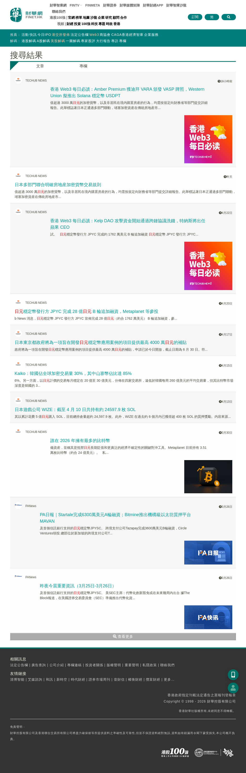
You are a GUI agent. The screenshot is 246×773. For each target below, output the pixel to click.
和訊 (49, 679)
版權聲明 (114, 665)
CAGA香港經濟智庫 (127, 35)
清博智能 (17, 679)
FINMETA (92, 5)
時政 (109, 24)
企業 (101, 17)
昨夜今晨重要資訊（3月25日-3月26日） (78, 585)
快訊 (33, 35)
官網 (71, 17)
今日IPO (44, 35)
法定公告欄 (80, 35)
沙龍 (93, 17)
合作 (123, 17)
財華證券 (110, 5)
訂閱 (195, 17)
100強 (85, 24)
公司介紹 (56, 665)
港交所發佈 (61, 35)
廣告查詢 (38, 665)
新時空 (61, 679)
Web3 (94, 35)
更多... (169, 679)
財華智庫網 (58, 5)
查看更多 (123, 636)
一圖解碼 (73, 41)
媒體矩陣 (130, 5)
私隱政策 (149, 665)
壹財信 (119, 679)
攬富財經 (153, 679)
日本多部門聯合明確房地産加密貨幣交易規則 (58, 184)
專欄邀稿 (74, 665)
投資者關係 (94, 665)
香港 (116, 24)
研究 (108, 17)
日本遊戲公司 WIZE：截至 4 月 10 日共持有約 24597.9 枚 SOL (75, 409)
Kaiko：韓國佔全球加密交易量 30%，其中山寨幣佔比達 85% (73, 373)
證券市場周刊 (99, 679)
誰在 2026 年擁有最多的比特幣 (80, 440)
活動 (25, 35)
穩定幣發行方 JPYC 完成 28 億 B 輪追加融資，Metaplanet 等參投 (86, 311)
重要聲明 (132, 665)
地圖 (86, 17)
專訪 (114, 41)
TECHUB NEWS (36, 80)
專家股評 (88, 41)
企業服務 (151, 35)
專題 (101, 24)
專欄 (122, 41)
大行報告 (103, 41)
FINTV (74, 5)
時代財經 (78, 679)
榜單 (78, 17)
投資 (77, 24)
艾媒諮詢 (35, 679)
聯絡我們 (58, 11)
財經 (70, 24)
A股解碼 (43, 41)
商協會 (105, 35)
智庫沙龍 (176, 5)
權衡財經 (135, 679)
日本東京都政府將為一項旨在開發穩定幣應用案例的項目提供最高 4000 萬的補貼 (101, 342)
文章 (40, 66)
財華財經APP (153, 5)
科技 (94, 24)
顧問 (116, 17)
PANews (30, 506)
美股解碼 (58, 41)
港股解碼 (29, 41)
